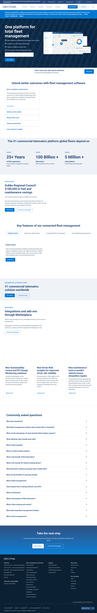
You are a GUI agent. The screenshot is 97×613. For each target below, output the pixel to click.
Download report (22, 295)
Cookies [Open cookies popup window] (17, 608)
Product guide (52, 565)
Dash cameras (29, 584)
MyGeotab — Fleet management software (14, 570)
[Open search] (93, 6)
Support (60, 2)
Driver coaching (30, 582)
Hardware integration (31, 596)
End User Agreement (35, 608)
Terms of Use (46, 608)
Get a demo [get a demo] (10, 59)
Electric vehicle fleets (31, 587)
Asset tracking (29, 570)
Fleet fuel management (31, 572)
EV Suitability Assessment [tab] (81, 233)
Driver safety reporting (31, 579)
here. (80, 14)
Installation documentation (55, 570)
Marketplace (69, 2)
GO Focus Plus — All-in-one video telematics (14, 567)
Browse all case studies (24, 210)
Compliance (29, 592)
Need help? (88, 609)
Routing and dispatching (32, 567)
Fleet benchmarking (31, 577)
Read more (10, 210)
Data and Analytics (9, 575)
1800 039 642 (13, 16)
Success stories (74, 565)
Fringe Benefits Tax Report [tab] (55, 233)
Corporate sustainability (9, 583)
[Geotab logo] (9, 7)
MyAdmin (24, 608)
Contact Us (73, 588)
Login (79, 2)
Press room (73, 567)
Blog (44, 2)
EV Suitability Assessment (32, 589)
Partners (6, 577)
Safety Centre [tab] (13, 233)
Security (73, 586)
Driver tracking (29, 565)
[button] (48, 421)
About (72, 578)
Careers (73, 581)
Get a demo (72, 7)
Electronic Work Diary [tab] (32, 233)
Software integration (31, 594)
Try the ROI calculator (54, 546)
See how (89, 71)
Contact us (84, 7)
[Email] (19, 54)
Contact (21, 16)
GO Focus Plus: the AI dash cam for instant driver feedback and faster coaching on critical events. (21, 2)
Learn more (11, 106)
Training (73, 572)
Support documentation (54, 567)
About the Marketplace (13, 332)
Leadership (73, 583)
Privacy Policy (8, 608)
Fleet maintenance (30, 575)
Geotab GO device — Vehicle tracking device (14, 565)
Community (51, 2)
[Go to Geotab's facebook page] (79, 608)
